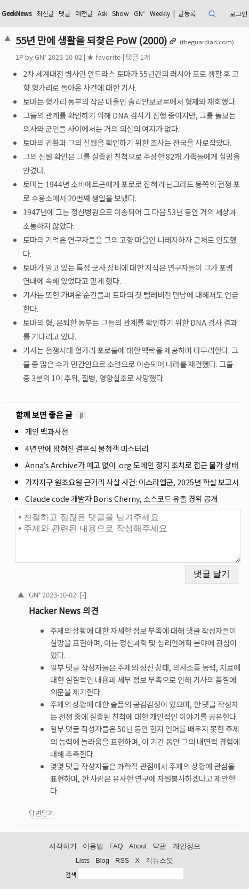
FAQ (116, 846)
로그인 (238, 13)
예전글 (84, 13)
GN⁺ (139, 13)
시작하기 (63, 846)
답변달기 (41, 813)
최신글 (45, 13)
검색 (71, 874)
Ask (102, 13)
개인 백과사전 (46, 431)
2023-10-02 (59, 594)
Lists (83, 860)
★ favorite (104, 57)
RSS (122, 860)
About (138, 846)
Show (120, 13)
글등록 (187, 13)
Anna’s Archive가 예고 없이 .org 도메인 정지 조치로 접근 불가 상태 (131, 464)
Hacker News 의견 (64, 610)
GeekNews (16, 13)
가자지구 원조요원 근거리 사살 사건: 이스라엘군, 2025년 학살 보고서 (132, 481)
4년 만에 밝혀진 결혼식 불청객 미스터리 (86, 448)
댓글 (64, 13)
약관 (159, 846)
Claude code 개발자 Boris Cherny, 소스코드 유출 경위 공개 (121, 498)
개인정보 (186, 846)
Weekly (160, 13)
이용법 (93, 846)
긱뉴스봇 (159, 860)
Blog (102, 860)
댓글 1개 (138, 57)
